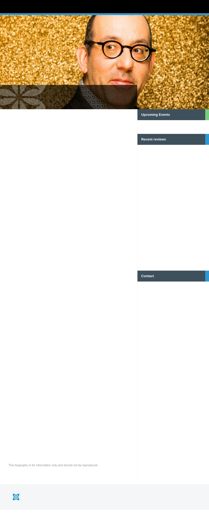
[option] (104, 73)
